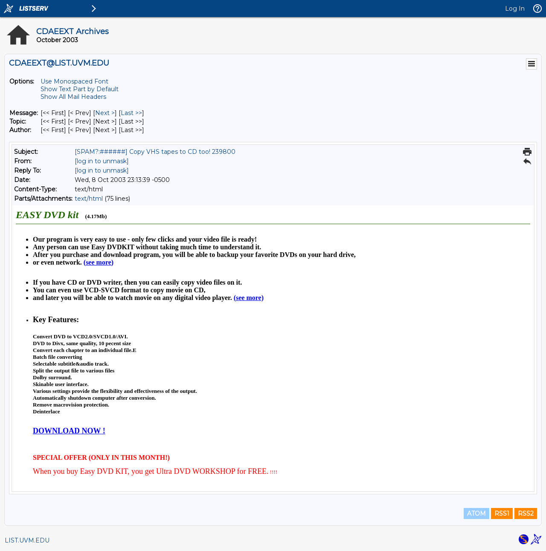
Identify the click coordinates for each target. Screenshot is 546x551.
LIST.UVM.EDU (27, 540)
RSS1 (501, 513)
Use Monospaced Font (74, 81)
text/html (89, 198)
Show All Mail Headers (73, 97)
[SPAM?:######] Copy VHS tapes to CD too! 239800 (155, 152)
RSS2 (526, 513)
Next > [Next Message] (105, 113)
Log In (515, 8)
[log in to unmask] (102, 161)
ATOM (476, 513)
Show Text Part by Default (80, 89)
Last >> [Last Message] (131, 113)
